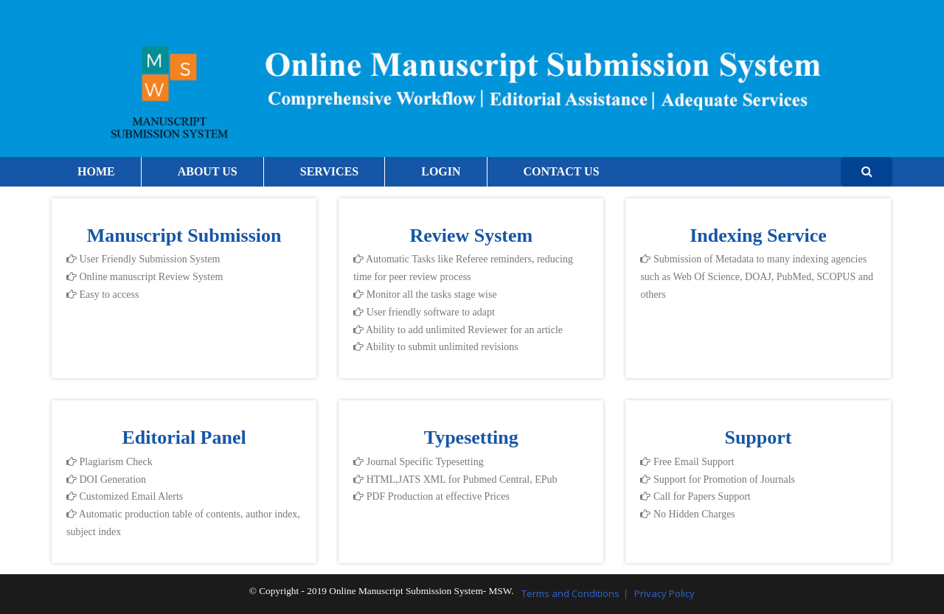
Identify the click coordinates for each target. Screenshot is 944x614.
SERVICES (329, 171)
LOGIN (440, 171)
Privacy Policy (664, 593)
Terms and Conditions (570, 593)
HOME (96, 171)
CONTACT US (562, 171)
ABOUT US (207, 171)
